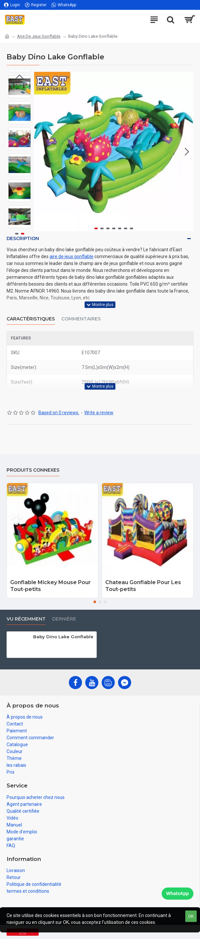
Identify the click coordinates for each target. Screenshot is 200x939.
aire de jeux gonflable (71, 256)
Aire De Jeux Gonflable (38, 36)
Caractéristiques (31, 319)
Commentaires (81, 319)
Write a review (98, 412)
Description (23, 238)
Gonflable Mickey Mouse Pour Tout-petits (50, 585)
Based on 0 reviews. (58, 412)
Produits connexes (33, 470)
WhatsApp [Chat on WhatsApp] (177, 893)
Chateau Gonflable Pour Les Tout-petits (143, 585)
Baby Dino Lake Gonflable (63, 636)
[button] (186, 151)
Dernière (64, 619)
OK (191, 916)
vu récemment (26, 619)
